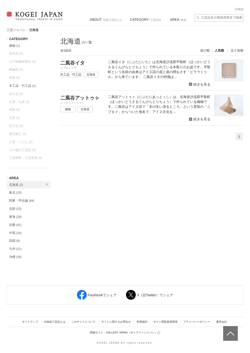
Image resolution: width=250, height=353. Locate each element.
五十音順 (237, 50)
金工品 (16, 94)
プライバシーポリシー (196, 321)
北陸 (15, 208)
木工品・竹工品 (22, 86)
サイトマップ (30, 321)
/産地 (178, 20)
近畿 (15, 225)
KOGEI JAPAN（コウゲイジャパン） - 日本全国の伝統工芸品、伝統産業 (34, 19)
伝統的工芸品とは (54, 321)
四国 (14, 241)
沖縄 (15, 257)
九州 (15, 249)
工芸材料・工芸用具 (25, 158)
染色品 (16, 53)
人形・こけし (20, 142)
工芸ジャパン (16, 30)
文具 (14, 118)
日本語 (239, 9)
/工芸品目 (145, 20)
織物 (14, 45)
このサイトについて (83, 321)
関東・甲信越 (21, 200)
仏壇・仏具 (19, 102)
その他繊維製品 (22, 61)
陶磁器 (16, 69)
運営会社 (221, 321)
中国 (15, 233)
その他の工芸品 (22, 150)
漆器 (14, 77)
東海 (15, 217)
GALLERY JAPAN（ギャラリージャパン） (133, 332)
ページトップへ (230, 329)
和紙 (14, 109)
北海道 (16, 185)
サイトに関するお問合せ (116, 321)
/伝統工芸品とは (106, 20)
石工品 (16, 126)
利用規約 (142, 321)
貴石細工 (17, 134)
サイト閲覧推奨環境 (165, 321)
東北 (15, 192)
